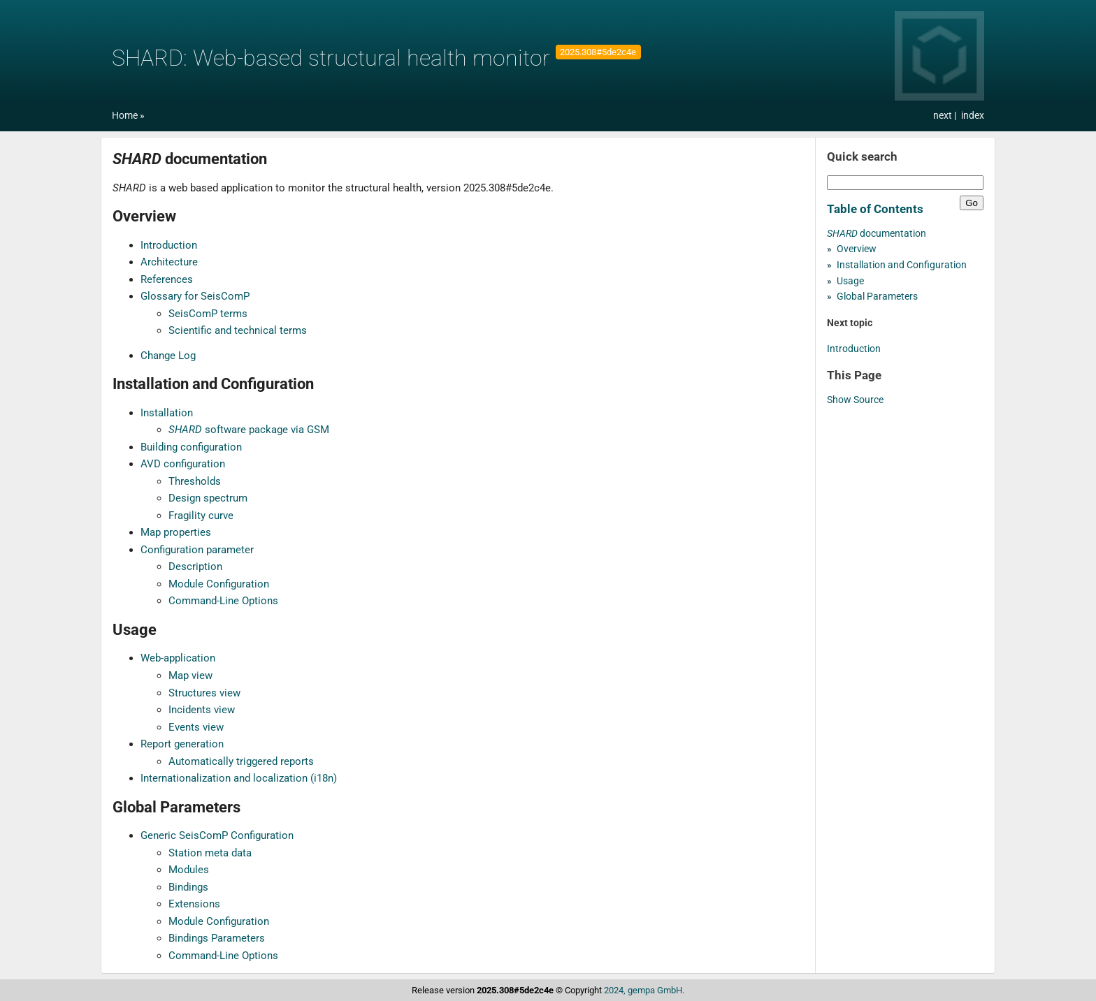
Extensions (194, 904)
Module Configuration (218, 584)
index (972, 116)
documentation (876, 234)
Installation (166, 413)
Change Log (168, 355)
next (943, 116)
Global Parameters (877, 296)
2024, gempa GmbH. (644, 990)
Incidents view (201, 709)
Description (195, 566)
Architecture (169, 262)
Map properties (175, 532)
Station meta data (210, 853)
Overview (857, 249)
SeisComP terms (207, 313)
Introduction (168, 245)
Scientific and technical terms (237, 330)
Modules (188, 869)
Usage (850, 281)
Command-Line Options (223, 600)
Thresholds (194, 481)
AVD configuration (182, 464)
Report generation (182, 744)
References (166, 279)
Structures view (204, 693)
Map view (190, 675)
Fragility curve (200, 515)
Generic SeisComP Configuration (217, 835)
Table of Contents (875, 209)
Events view (196, 727)
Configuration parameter (197, 549)
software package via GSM (248, 429)
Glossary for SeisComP (195, 296)
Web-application (177, 658)
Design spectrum (207, 498)
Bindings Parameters (216, 938)
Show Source (855, 400)
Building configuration (191, 447)
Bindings (188, 887)
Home (125, 116)
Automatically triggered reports (241, 761)
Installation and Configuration (902, 265)
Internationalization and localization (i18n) (238, 778)
